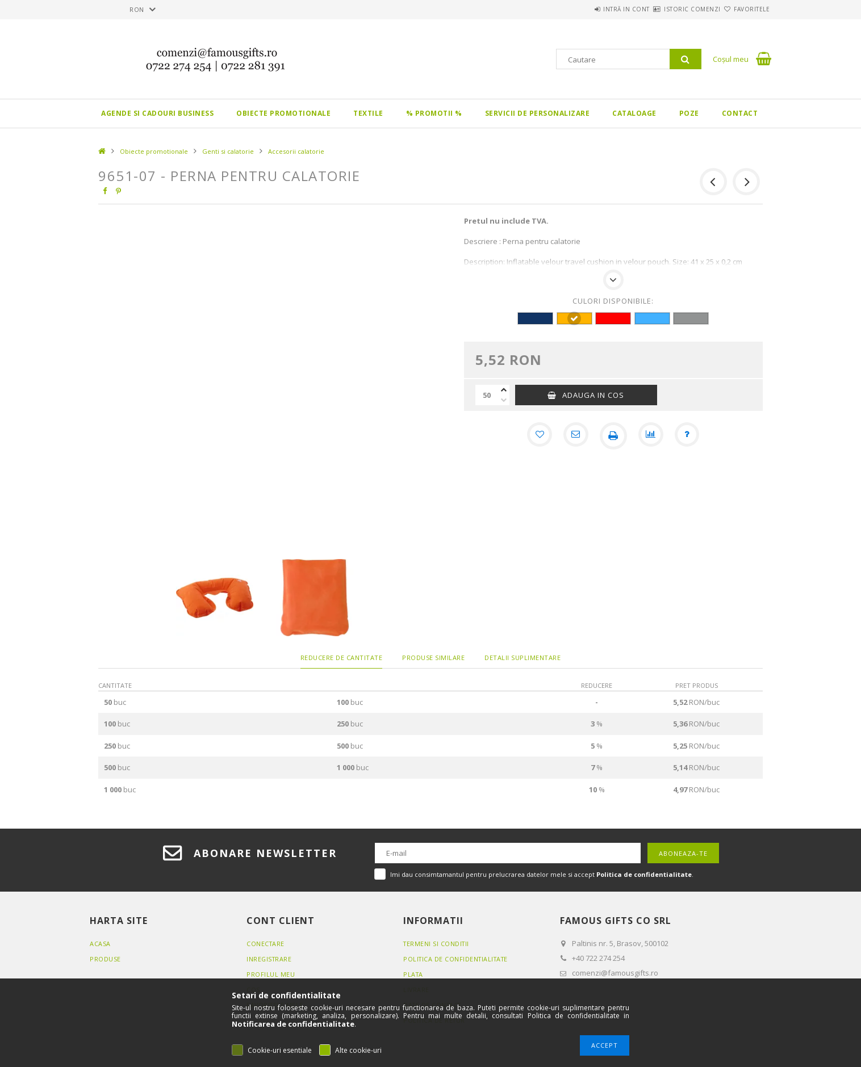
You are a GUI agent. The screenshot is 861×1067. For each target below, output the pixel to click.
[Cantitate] (486, 395)
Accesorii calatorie (296, 151)
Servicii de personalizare (537, 113)
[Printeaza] (613, 436)
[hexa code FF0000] (613, 318)
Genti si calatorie (228, 151)
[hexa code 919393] (691, 318)
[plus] (503, 390)
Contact (740, 113)
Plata (413, 974)
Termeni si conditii (437, 943)
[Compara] (652, 436)
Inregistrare (269, 959)
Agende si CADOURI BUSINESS (157, 113)
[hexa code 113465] (535, 318)
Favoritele (745, 9)
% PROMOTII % (434, 113)
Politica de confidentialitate (457, 959)
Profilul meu (270, 974)
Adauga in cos (593, 395)
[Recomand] (574, 436)
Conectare (266, 943)
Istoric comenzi (671, 9)
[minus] (503, 400)
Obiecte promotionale (283, 113)
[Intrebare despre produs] (690, 436)
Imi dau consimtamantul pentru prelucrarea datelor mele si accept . (541, 874)
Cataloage (634, 113)
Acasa (100, 943)
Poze (689, 113)
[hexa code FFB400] (574, 318)
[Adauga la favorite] (536, 436)
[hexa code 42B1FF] (652, 318)
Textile (368, 113)
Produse (105, 959)
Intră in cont (592, 9)
